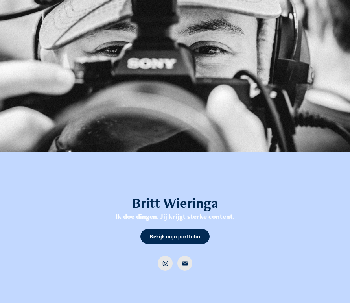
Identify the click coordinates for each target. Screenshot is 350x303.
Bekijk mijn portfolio (175, 236)
